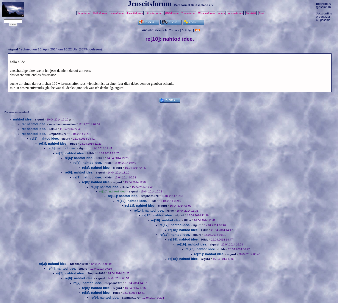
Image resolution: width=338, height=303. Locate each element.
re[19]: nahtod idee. (192, 244)
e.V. (211, 5)
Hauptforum (84, 13)
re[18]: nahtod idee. (183, 230)
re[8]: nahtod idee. (96, 167)
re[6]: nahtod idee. (79, 158)
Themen (174, 30)
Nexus (221, 13)
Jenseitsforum (135, 13)
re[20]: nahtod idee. (200, 249)
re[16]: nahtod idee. (166, 220)
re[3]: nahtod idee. (53, 143)
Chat (261, 13)
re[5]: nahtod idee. (70, 153)
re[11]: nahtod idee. (123, 196)
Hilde (73, 143)
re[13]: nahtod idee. (140, 205)
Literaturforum (154, 13)
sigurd (13, 49)
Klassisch (161, 30)
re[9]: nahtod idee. (105, 187)
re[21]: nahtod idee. (209, 254)
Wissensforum (206, 13)
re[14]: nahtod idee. (149, 210)
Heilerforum (100, 13)
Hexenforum (117, 13)
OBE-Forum (171, 13)
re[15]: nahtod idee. (157, 215)
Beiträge (187, 30)
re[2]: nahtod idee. (44, 138)
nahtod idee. (22, 119)
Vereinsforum (235, 13)
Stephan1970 (57, 134)
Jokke (53, 129)
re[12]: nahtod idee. (131, 201)
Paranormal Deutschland (191, 5)
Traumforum (189, 13)
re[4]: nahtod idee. (61, 148)
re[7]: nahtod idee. (87, 162)
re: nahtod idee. (34, 124)
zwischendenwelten (62, 124)
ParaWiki (251, 13)
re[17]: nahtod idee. (175, 225)
